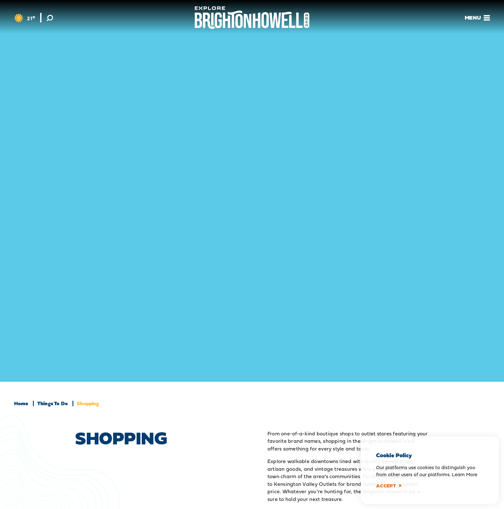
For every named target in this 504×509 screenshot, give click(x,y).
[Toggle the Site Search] (50, 17)
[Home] (252, 17)
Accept (388, 485)
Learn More (464, 474)
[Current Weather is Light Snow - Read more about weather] (24, 18)
